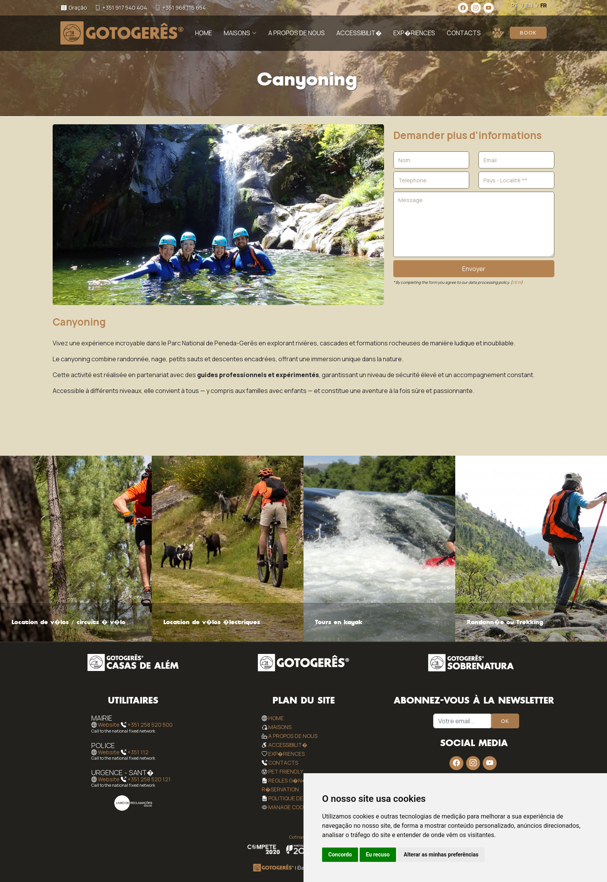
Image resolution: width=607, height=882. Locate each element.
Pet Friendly (285, 771)
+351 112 (138, 752)
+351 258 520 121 (149, 779)
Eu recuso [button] (378, 854)
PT (514, 5)
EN (529, 5)
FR (543, 5)
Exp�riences (414, 33)
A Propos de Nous (296, 33)
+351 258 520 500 (150, 725)
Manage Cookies (291, 807)
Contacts (464, 33)
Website (109, 725)
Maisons (279, 727)
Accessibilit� (359, 33)
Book (528, 32)
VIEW (516, 282)
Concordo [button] (340, 854)
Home (203, 33)
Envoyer (473, 268)
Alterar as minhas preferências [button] (441, 854)
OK (505, 720)
